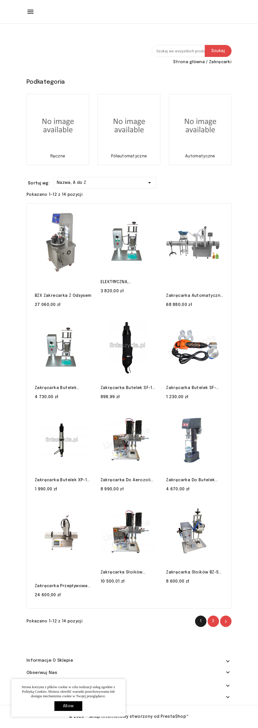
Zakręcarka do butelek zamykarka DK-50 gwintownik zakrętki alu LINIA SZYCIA (192, 480)
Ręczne (57, 156)
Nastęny (226, 621)
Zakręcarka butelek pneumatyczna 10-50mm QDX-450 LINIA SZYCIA (60, 388)
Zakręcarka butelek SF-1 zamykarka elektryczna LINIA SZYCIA (126, 388)
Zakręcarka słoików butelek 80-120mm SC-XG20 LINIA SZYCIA (124, 572)
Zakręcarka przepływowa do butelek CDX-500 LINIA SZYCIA (61, 586)
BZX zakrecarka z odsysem (63, 296)
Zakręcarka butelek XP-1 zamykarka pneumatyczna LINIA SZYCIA (62, 480)
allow (68, 706)
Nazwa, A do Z (105, 181)
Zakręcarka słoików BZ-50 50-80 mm (193, 572)
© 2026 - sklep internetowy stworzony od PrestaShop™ (129, 717)
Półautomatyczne (129, 156)
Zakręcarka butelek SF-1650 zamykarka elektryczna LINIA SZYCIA (192, 388)
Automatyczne (200, 156)
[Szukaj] (192, 51)
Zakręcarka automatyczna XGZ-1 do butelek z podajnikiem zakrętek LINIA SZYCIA (194, 296)
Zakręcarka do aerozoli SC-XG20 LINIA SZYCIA (126, 480)
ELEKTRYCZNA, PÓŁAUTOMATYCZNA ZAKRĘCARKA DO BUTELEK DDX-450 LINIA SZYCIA (126, 282)
